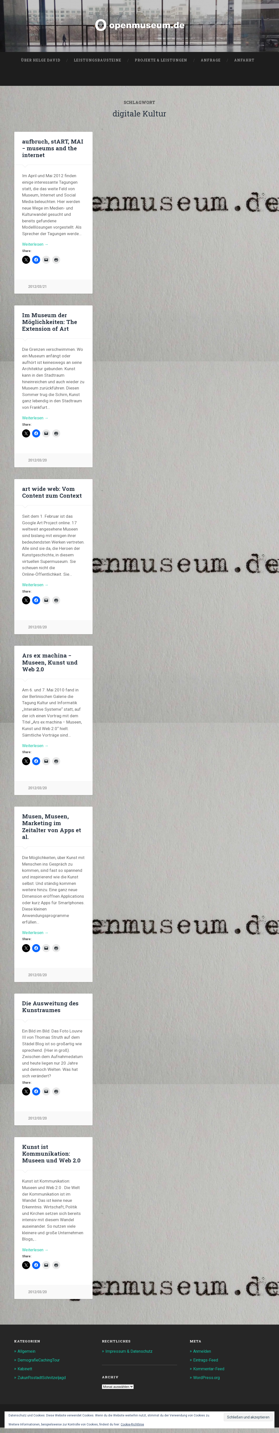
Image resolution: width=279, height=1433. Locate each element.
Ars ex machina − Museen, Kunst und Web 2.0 (49, 665)
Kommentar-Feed (209, 1374)
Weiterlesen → (36, 245)
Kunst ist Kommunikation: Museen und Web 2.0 (51, 1158)
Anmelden (202, 1356)
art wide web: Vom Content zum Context (52, 494)
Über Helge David (40, 61)
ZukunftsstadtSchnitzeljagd (44, 1382)
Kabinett (25, 1374)
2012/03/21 (37, 288)
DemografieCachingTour (41, 1365)
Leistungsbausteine (97, 61)
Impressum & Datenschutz (130, 1356)
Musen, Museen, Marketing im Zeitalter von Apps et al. (51, 830)
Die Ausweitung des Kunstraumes (50, 1011)
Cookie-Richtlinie (132, 1424)
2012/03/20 (37, 463)
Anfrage (211, 61)
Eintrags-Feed (206, 1365)
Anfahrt (244, 61)
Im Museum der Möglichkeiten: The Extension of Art (49, 323)
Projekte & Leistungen (161, 61)
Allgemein (27, 1356)
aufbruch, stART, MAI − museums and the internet (52, 149)
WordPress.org (207, 1382)
